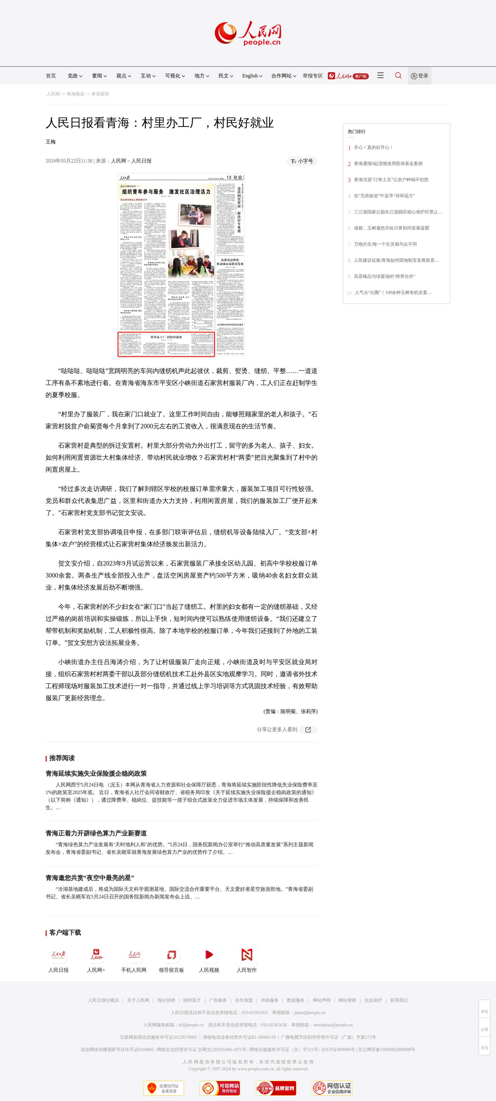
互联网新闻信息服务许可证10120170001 (158, 1037)
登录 (423, 75)
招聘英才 (192, 1000)
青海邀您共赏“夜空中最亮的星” (90, 877)
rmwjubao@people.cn (333, 1025)
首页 (51, 75)
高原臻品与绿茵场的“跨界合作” (384, 276)
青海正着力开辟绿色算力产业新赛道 (96, 833)
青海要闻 (100, 94)
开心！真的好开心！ (374, 147)
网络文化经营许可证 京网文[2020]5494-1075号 (202, 1049)
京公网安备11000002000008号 (386, 1049)
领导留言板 (171, 958)
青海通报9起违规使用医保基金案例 (388, 163)
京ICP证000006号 (338, 1049)
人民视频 (209, 958)
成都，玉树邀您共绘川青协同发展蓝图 (391, 228)
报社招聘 (166, 1000)
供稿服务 (270, 1000)
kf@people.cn (191, 1025)
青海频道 (75, 94)
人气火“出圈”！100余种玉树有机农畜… (393, 292)
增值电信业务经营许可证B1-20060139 (239, 1037)
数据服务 (296, 1000)
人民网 (53, 94)
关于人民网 (138, 1000)
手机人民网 (133, 958)
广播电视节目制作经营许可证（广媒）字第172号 (328, 1037)
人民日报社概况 (103, 1000)
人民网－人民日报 (131, 160)
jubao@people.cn (309, 1012)
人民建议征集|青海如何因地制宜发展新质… (396, 260)
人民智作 (247, 958)
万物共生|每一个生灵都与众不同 (385, 244)
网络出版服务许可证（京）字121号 (284, 1049)
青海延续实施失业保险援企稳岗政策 (96, 773)
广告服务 (218, 1000)
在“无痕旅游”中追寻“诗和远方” (384, 195)
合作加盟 (244, 1000)
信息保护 (373, 1000)
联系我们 (399, 1000)
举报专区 (313, 75)
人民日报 (58, 958)
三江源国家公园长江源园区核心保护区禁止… (398, 212)
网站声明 (322, 1000)
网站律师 (347, 1000)
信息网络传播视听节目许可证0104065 (117, 1049)
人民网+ (96, 958)
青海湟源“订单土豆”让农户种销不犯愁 (391, 179)
